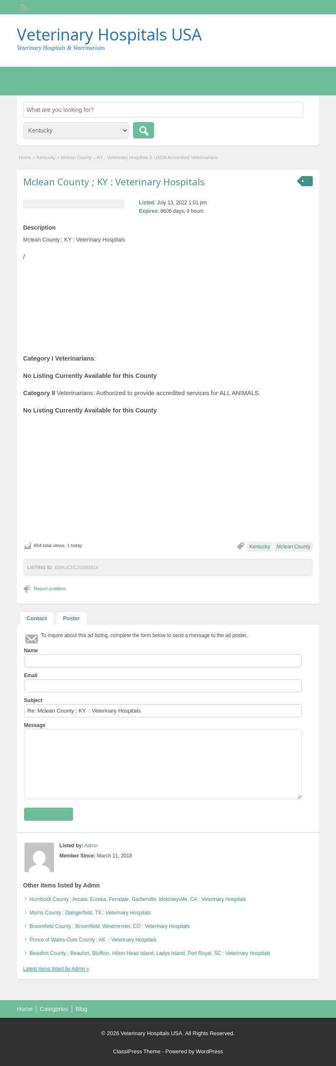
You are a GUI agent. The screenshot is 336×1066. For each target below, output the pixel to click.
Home (25, 157)
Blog (81, 1009)
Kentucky (45, 157)
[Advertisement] (168, 478)
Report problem (50, 588)
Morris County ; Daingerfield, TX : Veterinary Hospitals (90, 913)
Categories (54, 1009)
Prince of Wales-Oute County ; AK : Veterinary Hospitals (94, 940)
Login (309, 7)
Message (35, 725)
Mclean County (293, 547)
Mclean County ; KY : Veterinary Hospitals (114, 181)
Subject (33, 700)
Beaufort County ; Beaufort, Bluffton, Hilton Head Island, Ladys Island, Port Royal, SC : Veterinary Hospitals (150, 953)
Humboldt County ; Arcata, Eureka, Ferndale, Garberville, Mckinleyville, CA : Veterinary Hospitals (138, 899)
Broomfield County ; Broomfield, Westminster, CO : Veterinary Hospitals (110, 926)
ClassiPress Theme (136, 1051)
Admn (91, 846)
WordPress (209, 1051)
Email (31, 675)
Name (31, 651)
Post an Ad (282, 80)
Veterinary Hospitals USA (109, 34)
